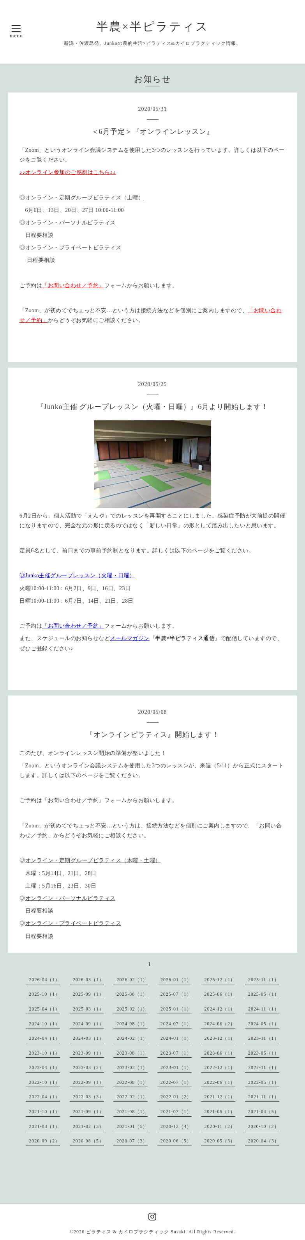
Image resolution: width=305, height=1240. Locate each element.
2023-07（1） (176, 1053)
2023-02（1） (132, 1067)
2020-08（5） (88, 1141)
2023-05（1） (263, 1053)
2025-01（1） (176, 1009)
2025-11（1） (263, 979)
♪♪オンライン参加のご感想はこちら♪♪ (67, 172)
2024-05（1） (263, 1024)
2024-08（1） (132, 1024)
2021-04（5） (263, 1111)
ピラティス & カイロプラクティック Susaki (135, 1232)
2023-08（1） (132, 1053)
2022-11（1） (263, 1067)
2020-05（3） (219, 1141)
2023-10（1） (44, 1053)
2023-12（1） (219, 1038)
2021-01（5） (132, 1126)
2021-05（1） (219, 1111)
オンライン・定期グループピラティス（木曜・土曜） (93, 860)
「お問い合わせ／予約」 (73, 285)
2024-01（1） (176, 1038)
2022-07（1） (176, 1082)
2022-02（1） (132, 1096)
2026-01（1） (176, 979)
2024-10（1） (44, 1024)
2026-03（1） (88, 979)
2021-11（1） (263, 1096)
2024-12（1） (219, 1009)
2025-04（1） (44, 1009)
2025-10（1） (44, 994)
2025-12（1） (219, 979)
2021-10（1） (44, 1111)
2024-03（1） (88, 1038)
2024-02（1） (132, 1038)
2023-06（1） (219, 1053)
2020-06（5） (176, 1141)
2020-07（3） (132, 1141)
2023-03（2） (88, 1067)
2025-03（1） (88, 1009)
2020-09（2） (44, 1141)
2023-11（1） (263, 1038)
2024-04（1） (44, 1038)
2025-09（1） (88, 994)
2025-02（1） (132, 1009)
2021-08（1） (132, 1111)
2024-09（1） (88, 1024)
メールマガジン (130, 638)
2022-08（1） (132, 1082)
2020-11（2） (219, 1126)
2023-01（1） (176, 1067)
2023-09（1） (88, 1053)
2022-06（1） (219, 1082)
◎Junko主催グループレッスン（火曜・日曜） (77, 575)
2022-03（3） (88, 1096)
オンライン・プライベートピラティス (73, 248)
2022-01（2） (176, 1096)
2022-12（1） (219, 1067)
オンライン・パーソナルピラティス (70, 223)
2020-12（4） (176, 1126)
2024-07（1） (176, 1024)
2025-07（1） (176, 994)
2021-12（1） (219, 1096)
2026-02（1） (132, 979)
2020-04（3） (263, 1141)
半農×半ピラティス (152, 26)
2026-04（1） (44, 979)
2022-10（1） (44, 1082)
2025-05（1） (263, 994)
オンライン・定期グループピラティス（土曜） (84, 198)
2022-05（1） (263, 1082)
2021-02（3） (88, 1126)
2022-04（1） (44, 1096)
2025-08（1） (132, 994)
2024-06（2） (219, 1024)
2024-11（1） (263, 1009)
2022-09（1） (88, 1082)
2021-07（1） (176, 1111)
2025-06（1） (219, 994)
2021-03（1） (44, 1126)
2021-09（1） (88, 1111)
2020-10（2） (263, 1126)
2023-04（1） (44, 1067)
